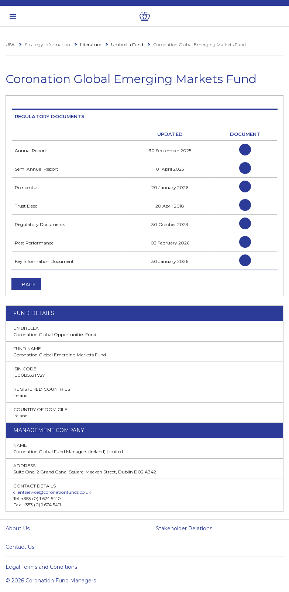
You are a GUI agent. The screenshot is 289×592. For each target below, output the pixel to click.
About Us (18, 528)
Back (29, 284)
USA (10, 44)
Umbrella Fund (127, 44)
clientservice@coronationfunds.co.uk (52, 492)
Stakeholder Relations (184, 528)
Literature (90, 44)
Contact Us (20, 547)
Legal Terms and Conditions (41, 567)
